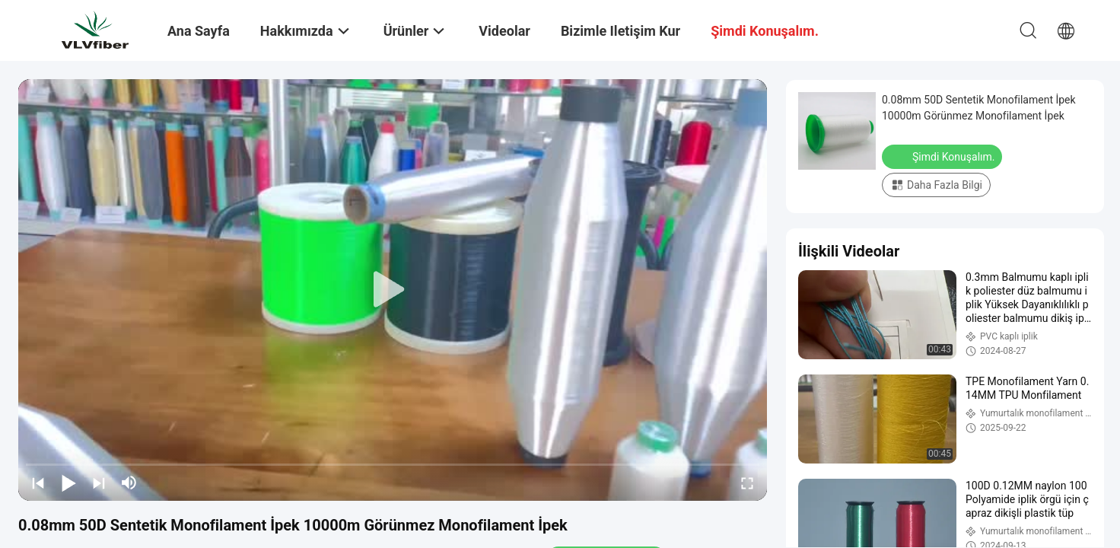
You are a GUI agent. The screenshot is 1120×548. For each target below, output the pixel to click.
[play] (393, 290)
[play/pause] (68, 482)
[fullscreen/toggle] (747, 482)
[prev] (38, 482)
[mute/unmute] (129, 482)
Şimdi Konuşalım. (943, 156)
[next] (99, 482)
